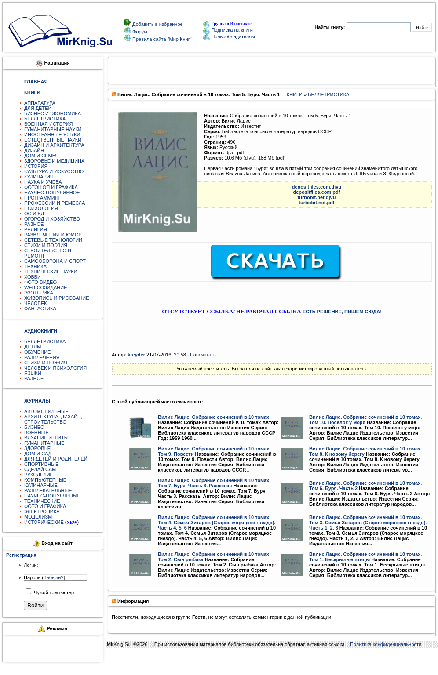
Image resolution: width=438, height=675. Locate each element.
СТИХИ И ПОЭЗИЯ (45, 245)
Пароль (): (45, 577)
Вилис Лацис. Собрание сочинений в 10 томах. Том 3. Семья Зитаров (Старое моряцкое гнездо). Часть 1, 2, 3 (368, 522)
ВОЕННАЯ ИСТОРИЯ (48, 124)
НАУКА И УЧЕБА (43, 182)
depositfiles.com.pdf (316, 192)
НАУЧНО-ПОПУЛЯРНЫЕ (52, 495)
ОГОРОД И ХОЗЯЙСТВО (52, 218)
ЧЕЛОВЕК (35, 303)
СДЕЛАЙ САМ (40, 469)
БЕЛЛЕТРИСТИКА (45, 118)
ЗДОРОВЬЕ (37, 448)
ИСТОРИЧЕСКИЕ (44, 522)
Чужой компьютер (53, 592)
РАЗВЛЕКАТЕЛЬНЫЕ (48, 490)
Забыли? (54, 577)
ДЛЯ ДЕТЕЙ (37, 108)
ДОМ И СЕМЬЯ (41, 155)
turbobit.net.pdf (316, 202)
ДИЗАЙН (34, 150)
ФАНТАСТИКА (40, 308)
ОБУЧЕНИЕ (37, 352)
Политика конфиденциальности (385, 644)
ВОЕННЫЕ (36, 432)
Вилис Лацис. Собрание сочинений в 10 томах (213, 417)
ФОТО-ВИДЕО (40, 282)
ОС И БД (34, 213)
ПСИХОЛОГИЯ (41, 208)
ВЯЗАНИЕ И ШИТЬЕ (47, 437)
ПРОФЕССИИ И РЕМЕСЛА (54, 203)
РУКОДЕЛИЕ (38, 474)
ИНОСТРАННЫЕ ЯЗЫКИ (52, 134)
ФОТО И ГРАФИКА (45, 506)
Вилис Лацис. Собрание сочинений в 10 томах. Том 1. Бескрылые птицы (365, 557)
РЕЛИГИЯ (35, 229)
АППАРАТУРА (39, 102)
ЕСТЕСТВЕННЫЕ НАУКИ (52, 139)
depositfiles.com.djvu (316, 186)
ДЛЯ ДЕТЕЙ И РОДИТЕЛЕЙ (56, 458)
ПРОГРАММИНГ (42, 197)
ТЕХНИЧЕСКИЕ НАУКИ (50, 271)
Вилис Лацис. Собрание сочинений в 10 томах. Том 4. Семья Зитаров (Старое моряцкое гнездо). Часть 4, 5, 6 (216, 522)
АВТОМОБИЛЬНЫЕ (46, 411)
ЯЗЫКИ (32, 373)
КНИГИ (295, 94)
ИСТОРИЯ (35, 166)
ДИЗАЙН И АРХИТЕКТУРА (54, 145)
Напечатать (203, 354)
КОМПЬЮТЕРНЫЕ (45, 480)
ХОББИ (32, 276)
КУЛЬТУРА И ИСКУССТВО (54, 171)
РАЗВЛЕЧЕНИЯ (42, 357)
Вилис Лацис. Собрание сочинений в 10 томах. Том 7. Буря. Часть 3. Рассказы (214, 483)
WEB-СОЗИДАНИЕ (45, 287)
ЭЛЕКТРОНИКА (41, 511)
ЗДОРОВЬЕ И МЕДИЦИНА (54, 160)
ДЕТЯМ (32, 346)
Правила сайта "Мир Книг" (161, 39)
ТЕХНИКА (35, 266)
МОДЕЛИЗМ (38, 516)
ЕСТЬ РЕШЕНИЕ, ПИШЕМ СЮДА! (342, 311)
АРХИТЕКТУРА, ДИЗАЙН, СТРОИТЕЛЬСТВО (53, 419)
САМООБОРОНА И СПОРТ (55, 261)
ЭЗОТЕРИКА (38, 292)
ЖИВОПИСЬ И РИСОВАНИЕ (56, 298)
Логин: (31, 565)
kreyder (136, 354)
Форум (139, 31)
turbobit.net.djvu (317, 197)
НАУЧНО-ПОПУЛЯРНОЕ (52, 192)
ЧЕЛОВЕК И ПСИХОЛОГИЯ (55, 367)
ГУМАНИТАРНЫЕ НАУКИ (53, 129)
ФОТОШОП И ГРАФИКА (51, 187)
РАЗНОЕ (34, 224)
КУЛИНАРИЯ (39, 176)
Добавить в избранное (157, 24)
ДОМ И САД (37, 453)
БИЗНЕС (34, 427)
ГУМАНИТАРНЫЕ (44, 443)
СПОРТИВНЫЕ (41, 464)
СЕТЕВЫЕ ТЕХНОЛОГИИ (53, 240)
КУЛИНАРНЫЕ (41, 485)
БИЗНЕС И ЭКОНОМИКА (52, 113)
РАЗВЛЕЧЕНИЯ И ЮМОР (53, 234)
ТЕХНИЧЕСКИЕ (42, 501)
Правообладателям (229, 36)
